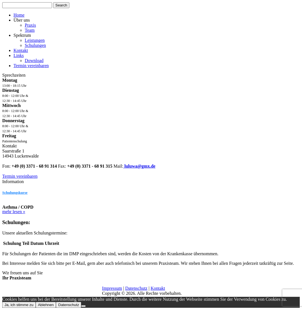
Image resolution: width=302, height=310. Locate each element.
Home (18, 15)
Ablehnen (46, 305)
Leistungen (35, 40)
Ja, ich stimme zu (18, 305)
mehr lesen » (13, 211)
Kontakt (20, 50)
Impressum (112, 288)
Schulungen (35, 45)
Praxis (30, 25)
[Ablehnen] (83, 306)
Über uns (21, 20)
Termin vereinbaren (31, 65)
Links (18, 55)
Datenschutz (136, 288)
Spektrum (22, 35)
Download (34, 60)
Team (30, 30)
